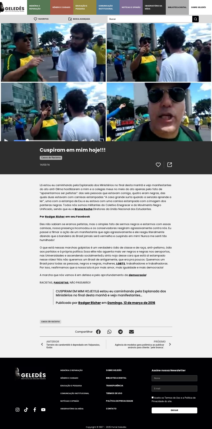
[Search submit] (195, 19)
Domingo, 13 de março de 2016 (131, 302)
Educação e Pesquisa (81, 7)
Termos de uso (114, 393)
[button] (98, 331)
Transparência (114, 385)
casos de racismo (50, 321)
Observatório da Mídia (153, 7)
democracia (137, 275)
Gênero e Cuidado (61, 7)
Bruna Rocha (83, 209)
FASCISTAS (61, 282)
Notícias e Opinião (131, 7)
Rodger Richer (55, 216)
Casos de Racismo (51, 157)
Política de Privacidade (119, 400)
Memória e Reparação (34, 7)
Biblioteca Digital (177, 7)
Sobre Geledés (198, 7)
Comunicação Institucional (106, 7)
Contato (111, 408)
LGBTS (120, 263)
